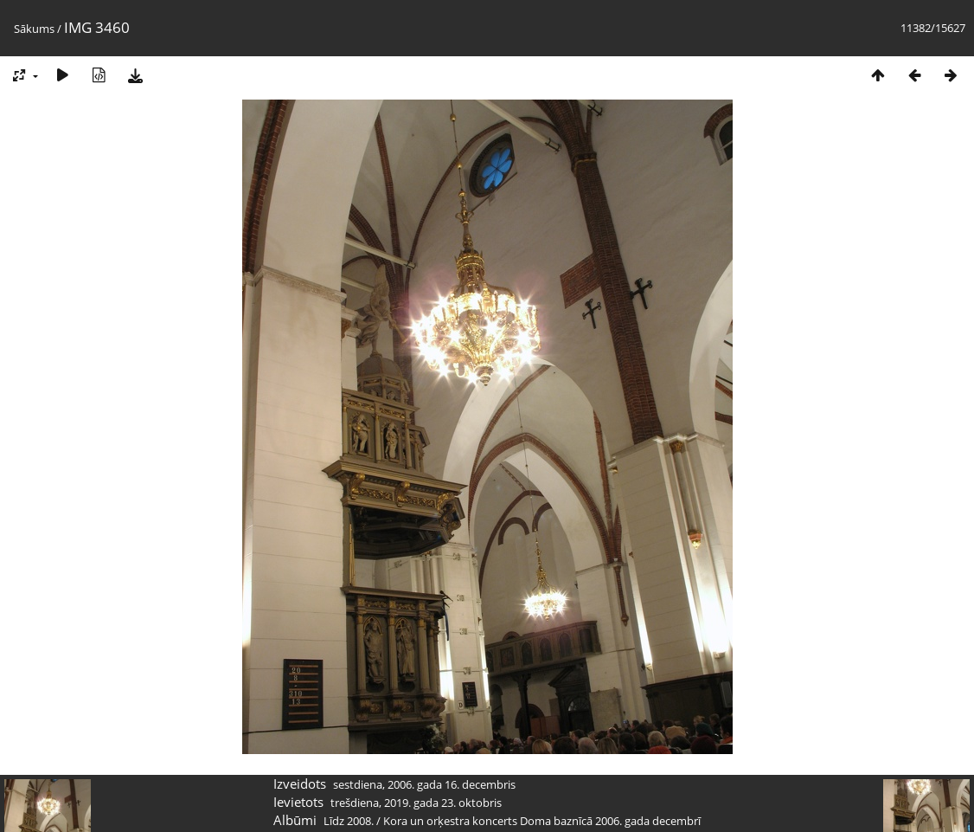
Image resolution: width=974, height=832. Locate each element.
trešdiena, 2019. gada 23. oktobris (416, 802)
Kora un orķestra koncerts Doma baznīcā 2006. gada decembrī (542, 821)
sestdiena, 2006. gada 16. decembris (424, 784)
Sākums (34, 28)
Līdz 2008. (349, 821)
